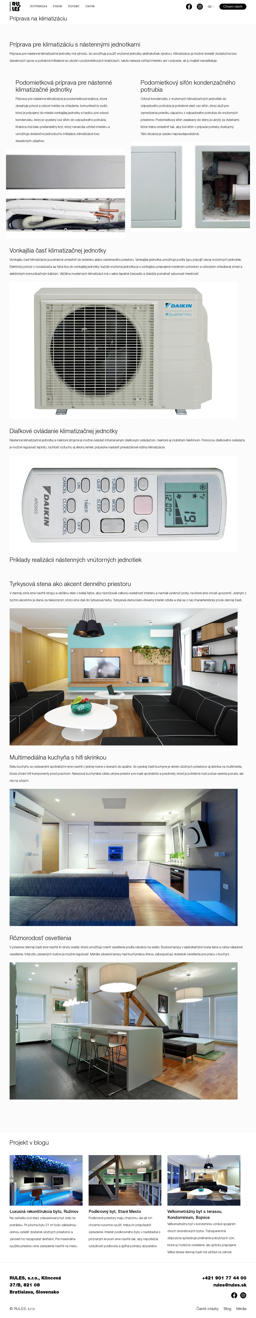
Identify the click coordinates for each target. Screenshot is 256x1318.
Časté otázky (207, 1309)
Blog (227, 1309)
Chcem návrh (232, 6)
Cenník (90, 6)
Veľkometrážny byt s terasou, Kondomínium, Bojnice (194, 1215)
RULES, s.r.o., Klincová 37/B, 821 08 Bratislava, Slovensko (35, 1285)
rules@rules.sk (229, 1285)
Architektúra (38, 6)
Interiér (57, 6)
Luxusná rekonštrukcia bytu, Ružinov (44, 1212)
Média (241, 1309)
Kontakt (73, 6)
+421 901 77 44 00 (224, 1278)
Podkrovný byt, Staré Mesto (115, 1212)
